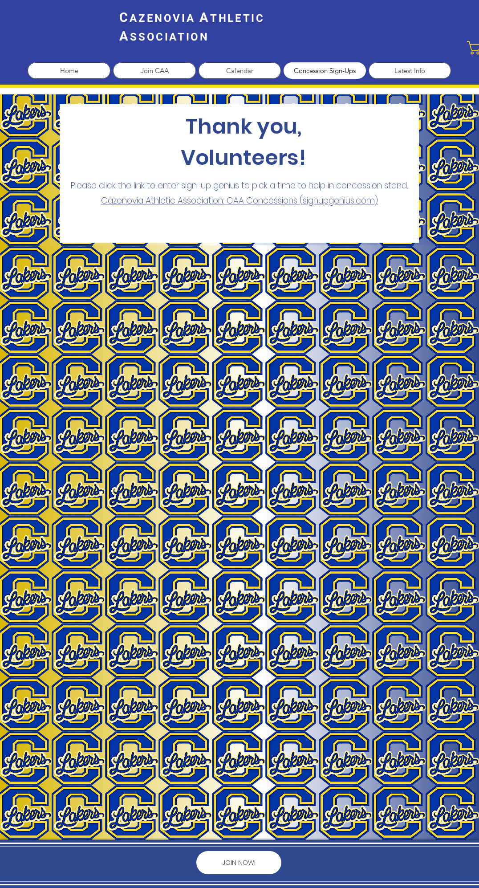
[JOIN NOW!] (238, 862)
